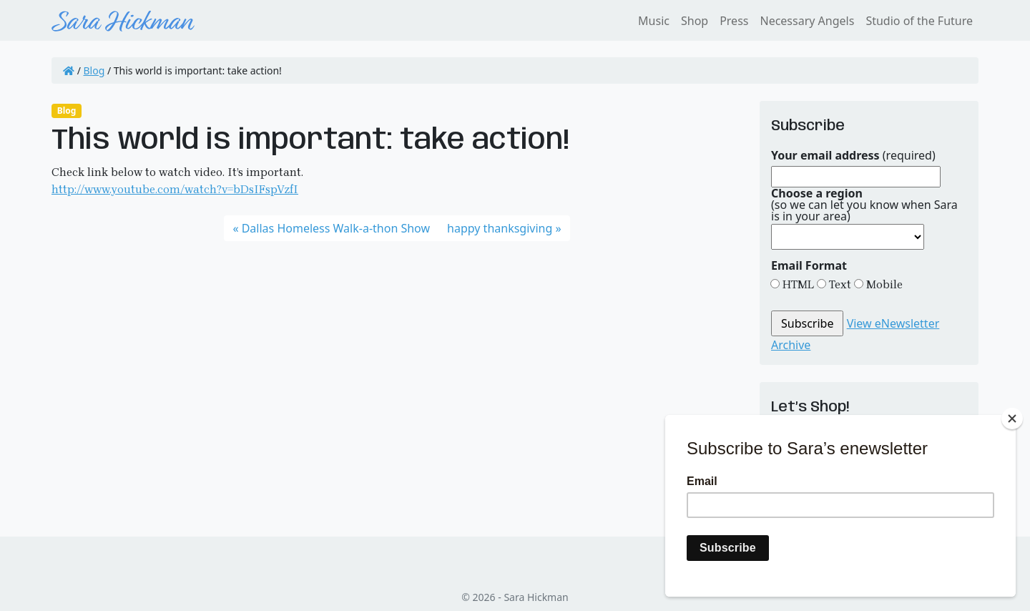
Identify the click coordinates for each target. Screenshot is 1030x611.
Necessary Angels (807, 21)
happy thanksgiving (499, 228)
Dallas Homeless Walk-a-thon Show (336, 228)
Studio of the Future (919, 21)
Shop (694, 21)
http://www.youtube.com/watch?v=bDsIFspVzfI (175, 189)
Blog (94, 70)
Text (838, 284)
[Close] (1012, 418)
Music (654, 21)
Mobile (883, 284)
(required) (853, 155)
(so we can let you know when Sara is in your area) (864, 204)
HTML (797, 284)
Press (734, 21)
